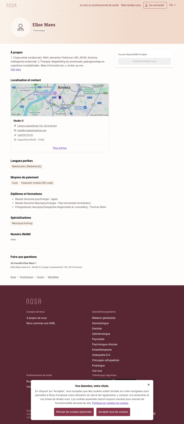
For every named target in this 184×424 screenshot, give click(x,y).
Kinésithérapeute (102, 349)
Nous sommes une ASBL (40, 323)
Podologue (98, 365)
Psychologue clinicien (104, 344)
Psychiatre (98, 339)
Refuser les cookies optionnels (74, 411)
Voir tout (97, 370)
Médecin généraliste (103, 318)
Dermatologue (100, 323)
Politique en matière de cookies (110, 403)
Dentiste (97, 328)
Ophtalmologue (101, 333)
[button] (149, 385)
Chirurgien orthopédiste (105, 360)
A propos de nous (36, 318)
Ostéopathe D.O (101, 355)
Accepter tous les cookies (113, 411)
